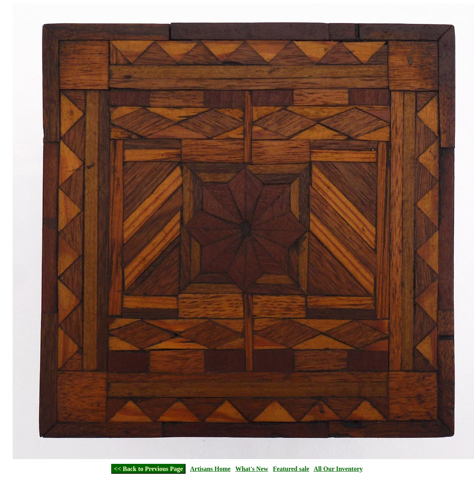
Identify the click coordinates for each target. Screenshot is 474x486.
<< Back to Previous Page (148, 468)
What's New (251, 468)
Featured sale (291, 468)
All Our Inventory (338, 468)
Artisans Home (210, 468)
